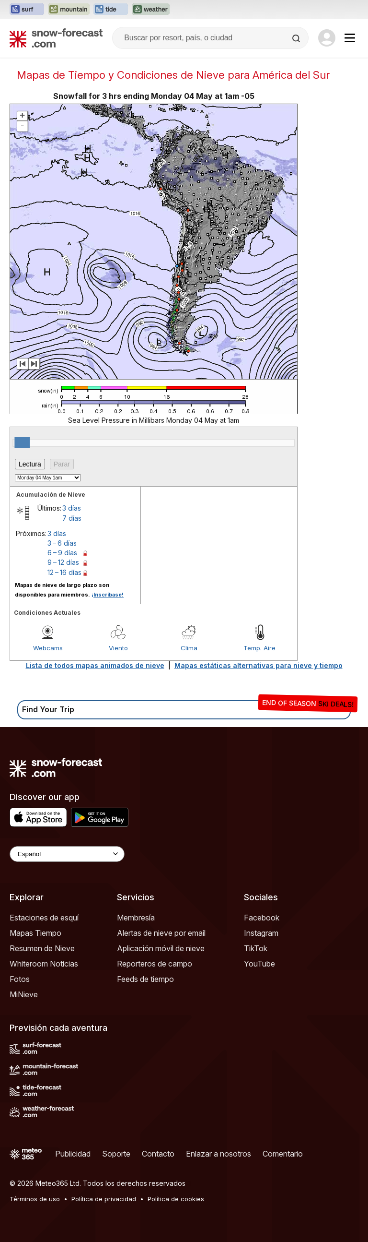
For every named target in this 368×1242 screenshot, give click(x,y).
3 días (71, 508)
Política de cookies (176, 1199)
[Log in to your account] (326, 38)
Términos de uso (35, 1199)
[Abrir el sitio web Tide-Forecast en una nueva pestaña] (110, 9)
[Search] (297, 38)
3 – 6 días (62, 543)
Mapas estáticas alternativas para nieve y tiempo (258, 665)
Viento (118, 648)
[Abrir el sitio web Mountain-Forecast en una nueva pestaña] (69, 9)
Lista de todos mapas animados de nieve (95, 665)
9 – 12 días (63, 562)
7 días (71, 518)
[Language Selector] (67, 854)
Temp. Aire (259, 648)
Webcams (48, 648)
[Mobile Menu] (349, 38)
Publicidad (73, 1153)
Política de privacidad (103, 1199)
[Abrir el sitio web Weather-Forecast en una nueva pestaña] (151, 9)
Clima (189, 648)
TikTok (255, 948)
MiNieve (24, 994)
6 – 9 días (62, 553)
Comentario (283, 1153)
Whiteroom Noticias (44, 963)
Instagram (261, 933)
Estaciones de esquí (44, 917)
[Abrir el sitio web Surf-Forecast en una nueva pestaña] (27, 9)
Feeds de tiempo (145, 979)
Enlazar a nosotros (218, 1153)
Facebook (261, 917)
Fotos (20, 979)
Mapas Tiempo (35, 933)
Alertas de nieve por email (161, 933)
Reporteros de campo (154, 963)
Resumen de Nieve (42, 948)
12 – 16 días (64, 572)
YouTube (259, 963)
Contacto (158, 1153)
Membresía (136, 917)
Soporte (116, 1153)
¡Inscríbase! (108, 594)
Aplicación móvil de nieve (161, 948)
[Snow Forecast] (56, 38)
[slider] (22, 442)
